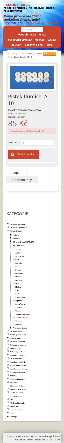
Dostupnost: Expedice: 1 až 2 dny (17, 115)
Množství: (13, 142)
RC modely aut (14, 53)
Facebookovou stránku (40, 23)
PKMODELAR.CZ (32, 8)
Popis (16, 173)
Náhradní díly (27, 53)
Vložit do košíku (25, 154)
